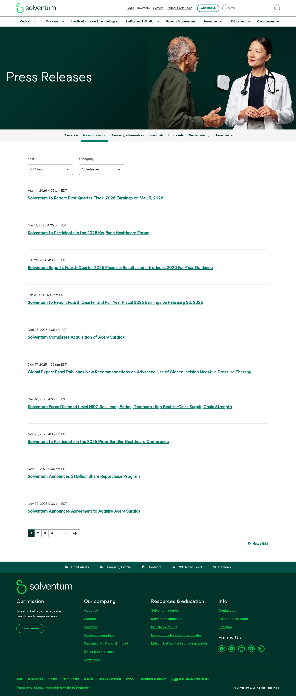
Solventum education (167, 619)
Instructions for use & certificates (176, 635)
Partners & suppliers (99, 635)
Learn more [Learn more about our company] (30, 628)
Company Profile (115, 567)
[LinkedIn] (241, 649)
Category (86, 159)
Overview (71, 135)
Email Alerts (77, 567)
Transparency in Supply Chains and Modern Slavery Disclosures (53, 688)
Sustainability (199, 135)
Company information (127, 135)
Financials (156, 135)
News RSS (257, 544)
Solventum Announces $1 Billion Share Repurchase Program (84, 477)
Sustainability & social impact (106, 644)
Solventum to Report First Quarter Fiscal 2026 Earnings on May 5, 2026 (95, 198)
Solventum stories (165, 611)
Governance (223, 135)
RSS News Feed (187, 567)
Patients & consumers (180, 21)
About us (91, 611)
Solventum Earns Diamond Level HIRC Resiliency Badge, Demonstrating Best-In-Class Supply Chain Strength (130, 407)
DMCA (130, 679)
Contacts (151, 567)
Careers (158, 8)
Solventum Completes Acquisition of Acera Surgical (76, 337)
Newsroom (92, 660)
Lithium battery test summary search (179, 644)
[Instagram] (261, 649)
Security (89, 679)
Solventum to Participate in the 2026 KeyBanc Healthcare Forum (88, 233)
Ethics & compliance (99, 652)
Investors (143, 8)
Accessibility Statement (152, 679)
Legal (19, 679)
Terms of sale (35, 679)
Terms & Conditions (109, 679)
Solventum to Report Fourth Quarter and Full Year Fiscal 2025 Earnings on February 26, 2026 (115, 303)
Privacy (52, 679)
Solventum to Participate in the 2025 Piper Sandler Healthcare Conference (98, 442)
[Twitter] (251, 649)
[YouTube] (231, 649)
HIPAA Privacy (70, 679)
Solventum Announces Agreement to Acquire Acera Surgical (84, 511)
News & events (94, 135)
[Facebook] (222, 649)
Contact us (208, 8)
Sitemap (222, 567)
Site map (225, 627)
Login (130, 8)
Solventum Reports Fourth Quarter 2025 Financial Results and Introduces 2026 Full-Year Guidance (120, 268)
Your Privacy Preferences (194, 679)
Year (31, 159)
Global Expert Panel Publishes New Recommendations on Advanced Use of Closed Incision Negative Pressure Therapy (139, 372)
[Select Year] (50, 169)
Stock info (176, 135)
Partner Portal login (179, 8)
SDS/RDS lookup (164, 627)
